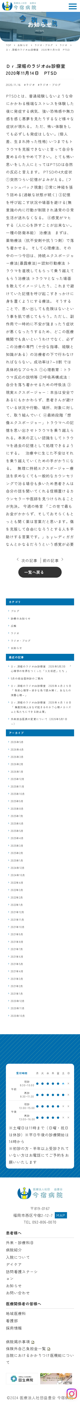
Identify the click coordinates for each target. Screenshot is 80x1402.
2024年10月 (18, 875)
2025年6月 (17, 823)
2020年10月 (18, 1016)
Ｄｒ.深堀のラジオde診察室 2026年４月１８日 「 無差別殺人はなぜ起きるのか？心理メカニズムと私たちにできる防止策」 (41, 707)
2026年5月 (17, 742)
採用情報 (14, 1328)
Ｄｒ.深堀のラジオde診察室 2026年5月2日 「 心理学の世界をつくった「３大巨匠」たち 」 (41, 669)
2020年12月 (18, 1001)
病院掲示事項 (20, 1341)
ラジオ (30, 85)
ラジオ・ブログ (50, 85)
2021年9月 (17, 934)
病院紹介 (14, 1250)
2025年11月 (18, 786)
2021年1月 (17, 993)
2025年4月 (17, 838)
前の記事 (51, 560)
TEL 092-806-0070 (40, 1222)
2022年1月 (17, 905)
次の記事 (29, 560)
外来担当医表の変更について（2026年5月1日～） (39, 721)
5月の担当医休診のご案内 (27, 678)
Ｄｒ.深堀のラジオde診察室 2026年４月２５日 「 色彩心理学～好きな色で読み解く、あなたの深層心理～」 (41, 690)
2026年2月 (17, 764)
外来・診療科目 (20, 1242)
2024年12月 (18, 868)
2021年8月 (17, 942)
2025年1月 (17, 860)
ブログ (15, 611)
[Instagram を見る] (72, 1394)
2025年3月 (17, 845)
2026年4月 (17, 749)
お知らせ (16, 648)
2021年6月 (17, 956)
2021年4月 (17, 971)
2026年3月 (17, 757)
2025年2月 (17, 853)
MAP (60, 1215)
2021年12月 (17, 912)
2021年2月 (17, 986)
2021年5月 (17, 964)
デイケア (14, 1264)
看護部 (12, 1320)
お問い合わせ (18, 1293)
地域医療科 (16, 1313)
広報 (14, 626)
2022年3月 (17, 890)
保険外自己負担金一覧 (28, 1348)
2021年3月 (17, 979)
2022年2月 (17, 897)
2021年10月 (18, 927)
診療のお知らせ (21, 618)
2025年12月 (18, 779)
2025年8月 (17, 808)
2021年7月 (17, 949)
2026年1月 (17, 772)
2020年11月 (18, 1008)
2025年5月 (17, 831)
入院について (18, 1257)
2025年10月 (18, 794)
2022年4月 (17, 882)
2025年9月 (17, 801)
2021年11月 (17, 919)
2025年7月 (17, 816)
